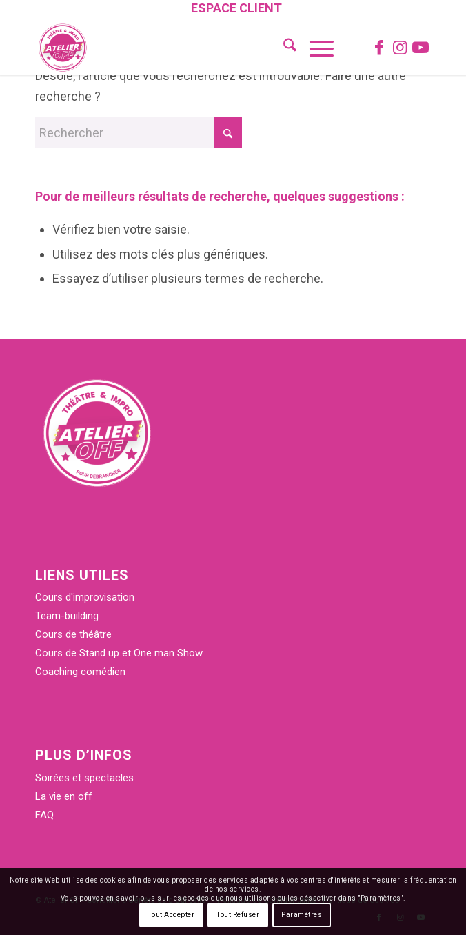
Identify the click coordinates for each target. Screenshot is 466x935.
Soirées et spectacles (84, 778)
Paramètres (301, 914)
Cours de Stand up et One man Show (119, 653)
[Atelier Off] (193, 47)
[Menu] (315, 47)
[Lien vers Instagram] (399, 47)
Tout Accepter (171, 914)
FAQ (44, 815)
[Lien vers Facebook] (379, 47)
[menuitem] (236, 9)
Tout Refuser (237, 914)
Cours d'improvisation (84, 597)
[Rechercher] (283, 47)
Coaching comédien (80, 671)
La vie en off (63, 796)
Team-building (67, 616)
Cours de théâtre (73, 634)
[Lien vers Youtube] (420, 47)
